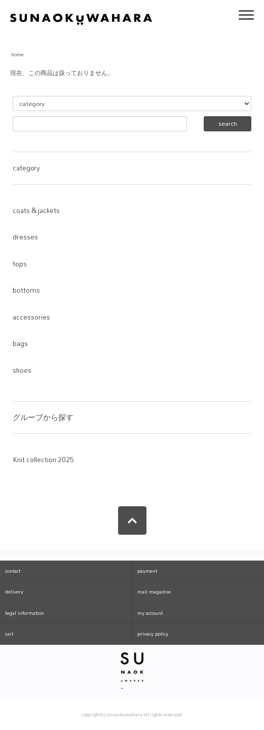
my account (150, 613)
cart (9, 634)
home (17, 54)
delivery (14, 591)
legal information (24, 613)
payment (147, 571)
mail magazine (154, 591)
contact (12, 571)
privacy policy (152, 634)
